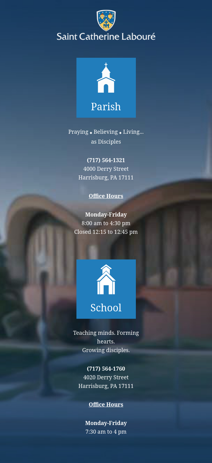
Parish (106, 88)
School (105, 289)
